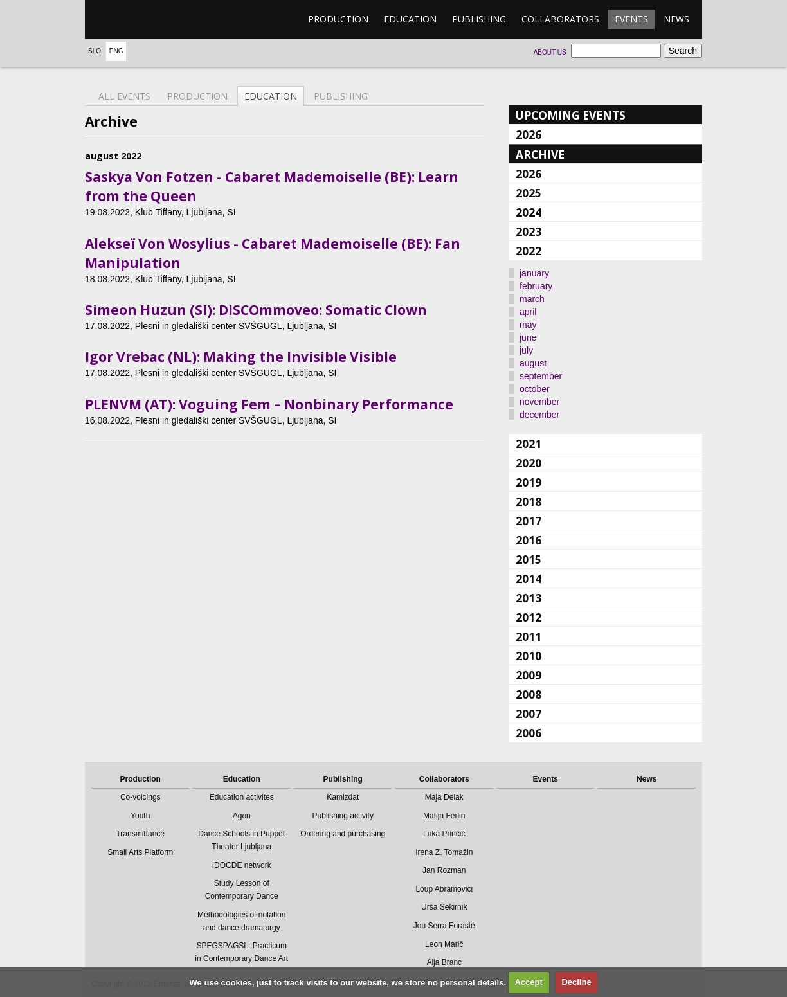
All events (124, 96)
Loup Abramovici (444, 889)
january (534, 273)
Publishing (479, 19)
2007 (528, 713)
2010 (528, 655)
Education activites (242, 797)
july (526, 350)
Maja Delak (444, 797)
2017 (528, 520)
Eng (116, 51)
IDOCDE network (241, 865)
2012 (528, 617)
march (532, 299)
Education (410, 19)
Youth (140, 815)
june (528, 337)
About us (550, 52)
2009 (528, 675)
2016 (528, 540)
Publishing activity (343, 815)
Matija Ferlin (444, 815)
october (535, 389)
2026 (528, 134)
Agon (242, 815)
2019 (528, 482)
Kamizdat (343, 797)
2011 (528, 636)
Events (631, 19)
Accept (528, 982)
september (541, 376)
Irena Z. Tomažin (444, 852)
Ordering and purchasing (342, 833)
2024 (528, 212)
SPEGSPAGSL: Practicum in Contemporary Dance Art (241, 952)
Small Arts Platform (140, 852)
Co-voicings (140, 797)
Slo (94, 51)
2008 (528, 694)
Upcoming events (571, 115)
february (536, 286)
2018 (528, 501)
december (539, 414)
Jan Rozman (444, 870)
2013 (528, 598)
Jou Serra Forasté (444, 925)
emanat (146, 19)
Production (338, 19)
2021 (528, 443)
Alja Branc (444, 962)
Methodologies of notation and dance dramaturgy (241, 921)
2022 (528, 250)
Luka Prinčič (444, 833)
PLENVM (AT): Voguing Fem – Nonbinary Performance (269, 404)
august (533, 363)
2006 (528, 733)
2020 (528, 463)
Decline (576, 982)
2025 (528, 193)
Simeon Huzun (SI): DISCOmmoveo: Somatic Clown (256, 310)
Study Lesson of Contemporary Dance (241, 890)
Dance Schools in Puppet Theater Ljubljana (241, 840)
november (539, 402)
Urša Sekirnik (444, 907)
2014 (528, 578)
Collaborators (560, 19)
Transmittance (140, 833)
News (676, 19)
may (528, 324)
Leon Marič (444, 944)
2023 (528, 231)
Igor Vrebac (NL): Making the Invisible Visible (241, 357)
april (528, 312)
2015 (528, 559)
